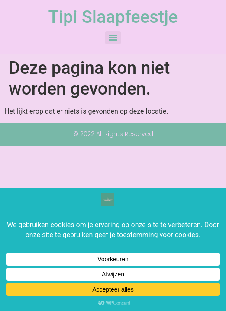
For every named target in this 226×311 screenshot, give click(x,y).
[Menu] (113, 37)
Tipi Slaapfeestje (113, 17)
